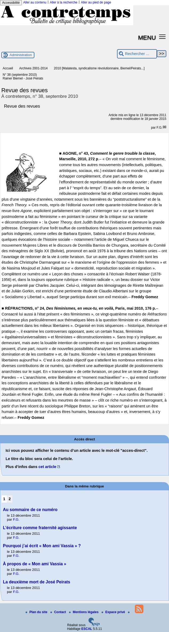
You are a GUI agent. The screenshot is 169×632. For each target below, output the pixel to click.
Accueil (8, 68)
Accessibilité (11, 3)
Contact (58, 612)
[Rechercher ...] (137, 53)
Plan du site (37, 612)
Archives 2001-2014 (33, 68)
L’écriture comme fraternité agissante (40, 527)
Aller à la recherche (63, 2)
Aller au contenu (34, 2)
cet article (47, 467)
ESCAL (86, 629)
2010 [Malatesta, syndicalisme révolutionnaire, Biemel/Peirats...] (99, 68)
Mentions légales (84, 612)
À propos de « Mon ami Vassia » (34, 564)
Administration (21, 55)
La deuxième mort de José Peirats (36, 582)
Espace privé (114, 612)
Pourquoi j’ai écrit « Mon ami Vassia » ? (42, 545)
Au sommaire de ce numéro (30, 509)
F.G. (159, 127)
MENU (147, 37)
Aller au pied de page (96, 2)
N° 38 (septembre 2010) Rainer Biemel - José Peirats (23, 76)
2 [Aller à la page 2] (10, 499)
